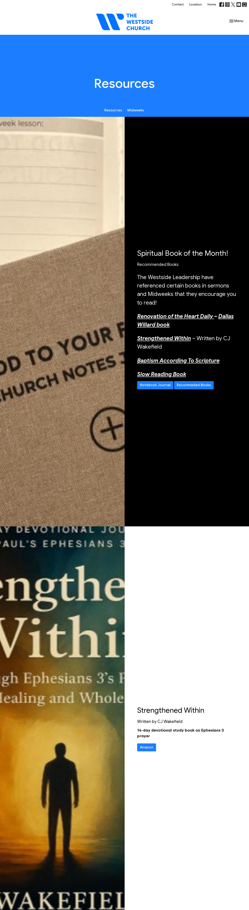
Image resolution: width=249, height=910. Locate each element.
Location (195, 4)
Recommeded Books (194, 385)
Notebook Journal (155, 385)
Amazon (146, 747)
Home (212, 4)
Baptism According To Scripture (178, 360)
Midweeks (135, 110)
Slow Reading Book (161, 374)
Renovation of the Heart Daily (175, 316)
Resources (113, 110)
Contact (178, 4)
